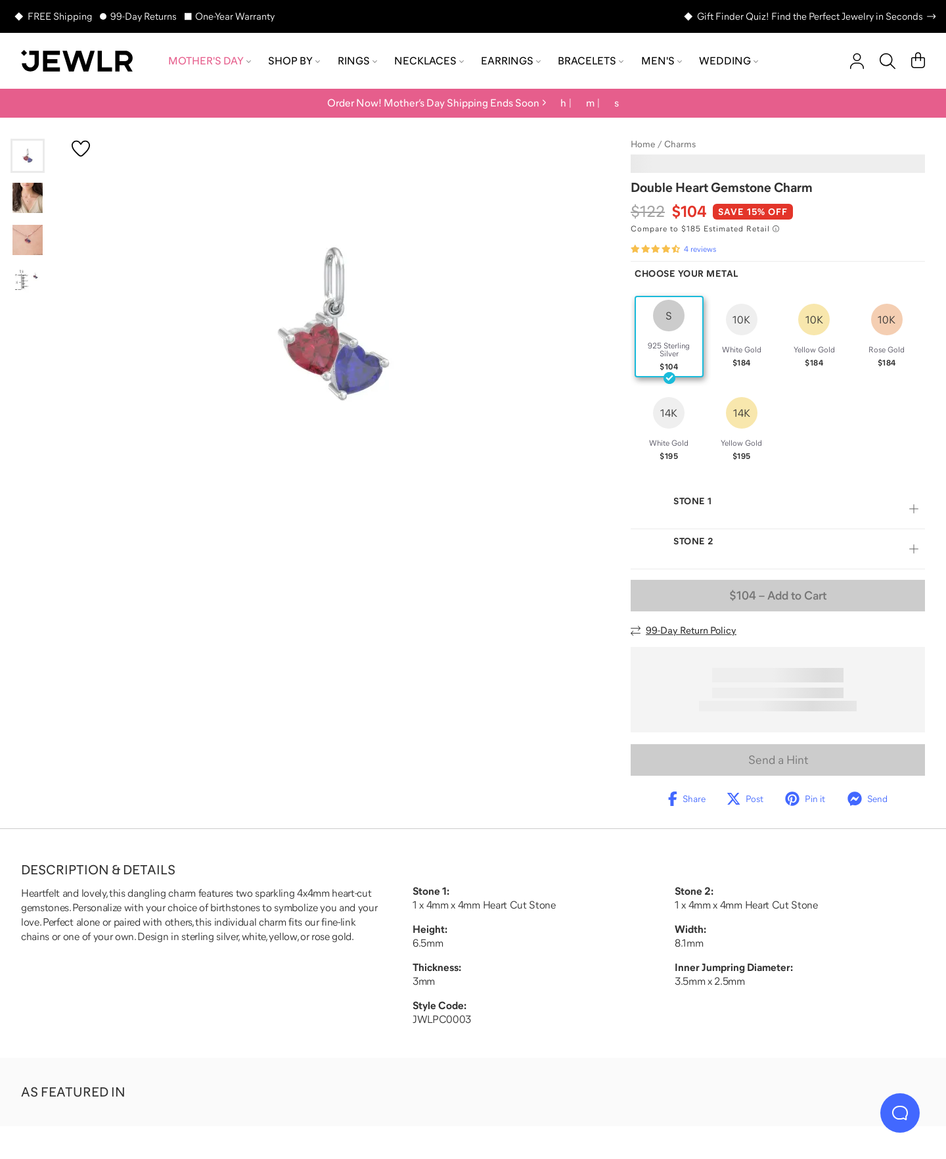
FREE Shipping (60, 16)
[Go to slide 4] (28, 282)
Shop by (294, 60)
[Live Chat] (900, 1113)
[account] (857, 61)
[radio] (669, 336)
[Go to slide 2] (28, 198)
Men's (661, 60)
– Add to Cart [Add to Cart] (777, 595)
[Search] (887, 61)
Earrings (511, 60)
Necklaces (429, 60)
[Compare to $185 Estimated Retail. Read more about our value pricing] (705, 228)
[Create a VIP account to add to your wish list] (81, 148)
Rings (357, 60)
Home (643, 144)
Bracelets (590, 60)
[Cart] (918, 61)
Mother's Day (209, 60)
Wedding (728, 60)
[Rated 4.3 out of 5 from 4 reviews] (673, 249)
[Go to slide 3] (28, 240)
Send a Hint (778, 760)
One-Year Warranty (235, 16)
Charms (680, 144)
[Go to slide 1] (28, 156)
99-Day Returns (143, 16)
